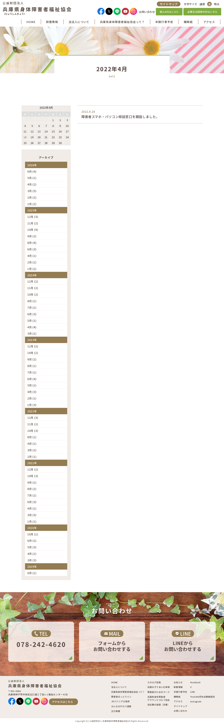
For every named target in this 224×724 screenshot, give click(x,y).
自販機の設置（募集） (158, 704)
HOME (4, 70)
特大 (215, 5)
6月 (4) (32, 171)
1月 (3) (32, 405)
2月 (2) (32, 197)
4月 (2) (32, 184)
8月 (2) (32, 489)
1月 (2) (32, 204)
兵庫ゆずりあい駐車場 (158, 687)
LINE (192, 691)
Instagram (195, 701)
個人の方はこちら (168, 12)
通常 (201, 5)
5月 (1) (32, 178)
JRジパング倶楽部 (120, 701)
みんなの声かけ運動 (121, 706)
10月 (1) (32, 534)
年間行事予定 (180, 691)
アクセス (178, 701)
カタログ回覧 (154, 682)
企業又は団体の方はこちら (201, 12)
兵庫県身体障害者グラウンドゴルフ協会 (158, 698)
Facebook (195, 682)
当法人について (119, 687)
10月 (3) (32, 431)
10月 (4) (32, 230)
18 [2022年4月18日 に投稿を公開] (25, 137)
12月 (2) (32, 281)
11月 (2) (32, 223)
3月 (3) (32, 560)
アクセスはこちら (62, 702)
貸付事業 (115, 711)
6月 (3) (32, 249)
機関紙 (177, 696)
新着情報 (178, 687)
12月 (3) (32, 217)
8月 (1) (32, 301)
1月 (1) (32, 521)
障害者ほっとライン (121, 696)
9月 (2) (32, 236)
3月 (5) (32, 191)
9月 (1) (32, 482)
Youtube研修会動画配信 (202, 696)
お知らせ (178, 682)
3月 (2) (32, 450)
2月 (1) (32, 262)
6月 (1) (32, 573)
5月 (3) (32, 547)
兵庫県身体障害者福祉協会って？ (128, 691)
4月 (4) (32, 327)
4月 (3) (32, 392)
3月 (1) (32, 333)
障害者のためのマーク (158, 692)
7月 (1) (32, 307)
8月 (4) (32, 243)
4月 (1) (32, 256)
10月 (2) (32, 294)
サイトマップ (167, 5)
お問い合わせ (180, 710)
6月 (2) (32, 541)
